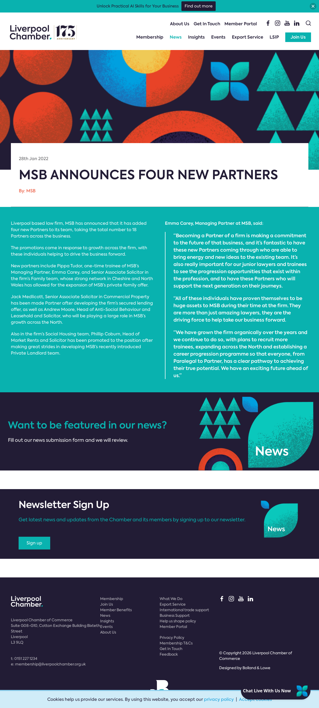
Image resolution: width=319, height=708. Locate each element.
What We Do (171, 598)
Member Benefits (116, 609)
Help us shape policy (178, 621)
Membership (149, 37)
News (176, 37)
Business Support (175, 615)
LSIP (274, 37)
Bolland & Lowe (256, 667)
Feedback (169, 654)
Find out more (198, 6)
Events (218, 37)
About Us (179, 24)
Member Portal (240, 24)
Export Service (247, 37)
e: (48, 664)
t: (24, 658)
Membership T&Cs (176, 643)
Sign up (34, 543)
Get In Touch (207, 24)
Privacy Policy (172, 637)
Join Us (298, 37)
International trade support (184, 609)
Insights (196, 37)
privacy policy (219, 699)
